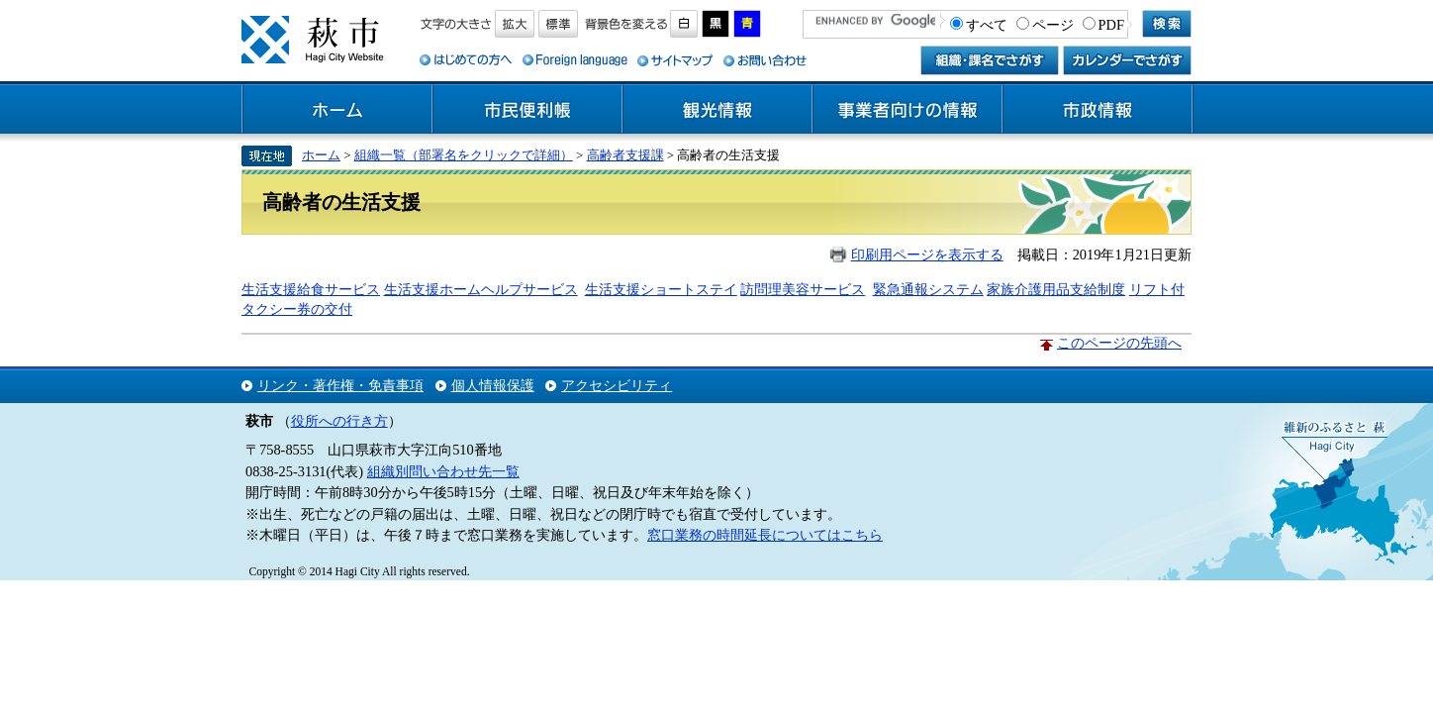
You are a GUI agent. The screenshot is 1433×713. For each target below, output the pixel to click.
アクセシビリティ (616, 385)
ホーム (337, 110)
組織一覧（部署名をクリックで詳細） (463, 155)
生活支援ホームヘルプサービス (481, 289)
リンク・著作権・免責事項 (340, 385)
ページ (1053, 25)
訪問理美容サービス (802, 289)
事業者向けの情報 (907, 110)
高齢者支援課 (625, 155)
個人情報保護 (492, 385)
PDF (1111, 25)
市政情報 (1098, 110)
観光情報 (717, 110)
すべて (986, 25)
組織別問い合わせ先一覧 (443, 471)
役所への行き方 (339, 421)
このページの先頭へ (1119, 343)
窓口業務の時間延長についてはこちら (765, 535)
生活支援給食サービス (310, 289)
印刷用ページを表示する (927, 254)
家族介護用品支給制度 (1056, 289)
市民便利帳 (527, 110)
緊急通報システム (928, 289)
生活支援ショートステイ (661, 289)
